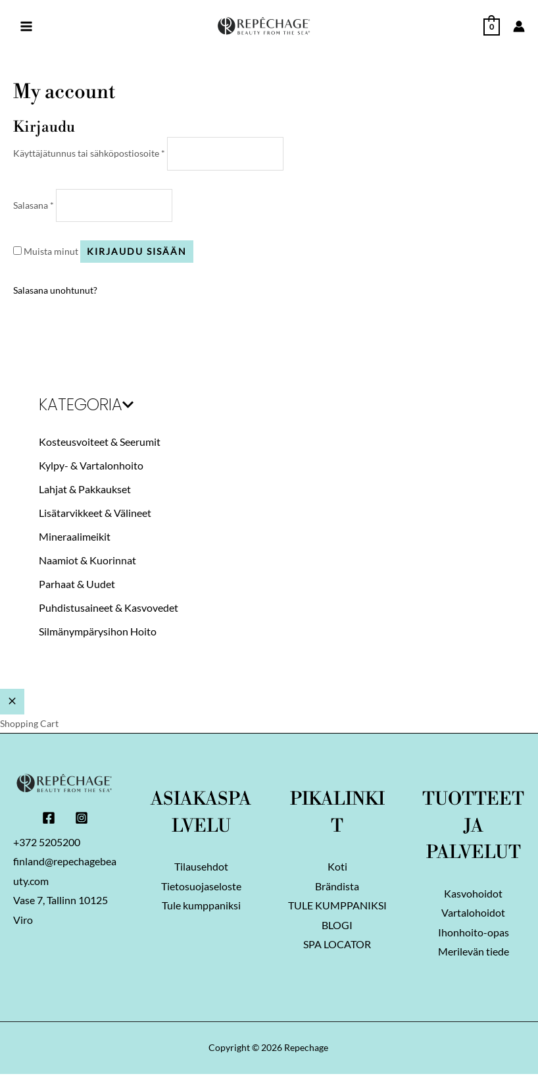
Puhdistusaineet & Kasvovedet (108, 608)
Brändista (337, 887)
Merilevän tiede (473, 954)
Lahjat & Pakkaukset (85, 489)
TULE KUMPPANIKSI (337, 907)
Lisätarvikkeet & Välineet (95, 513)
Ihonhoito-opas (473, 934)
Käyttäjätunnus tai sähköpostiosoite (89, 153)
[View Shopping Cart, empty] (491, 25)
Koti (337, 867)
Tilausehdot (201, 867)
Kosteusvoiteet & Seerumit (99, 442)
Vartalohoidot (473, 914)
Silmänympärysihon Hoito (98, 632)
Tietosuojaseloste (201, 887)
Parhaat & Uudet (77, 584)
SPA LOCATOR (337, 946)
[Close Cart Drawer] (12, 702)
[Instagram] (81, 818)
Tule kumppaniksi (201, 907)
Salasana (33, 205)
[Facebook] (48, 818)
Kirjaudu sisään (137, 251)
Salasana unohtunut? (55, 290)
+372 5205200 (46, 843)
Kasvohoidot (473, 894)
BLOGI (337, 927)
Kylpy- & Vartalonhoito (91, 466)
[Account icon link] (519, 26)
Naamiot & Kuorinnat (87, 560)
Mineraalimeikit (74, 537)
